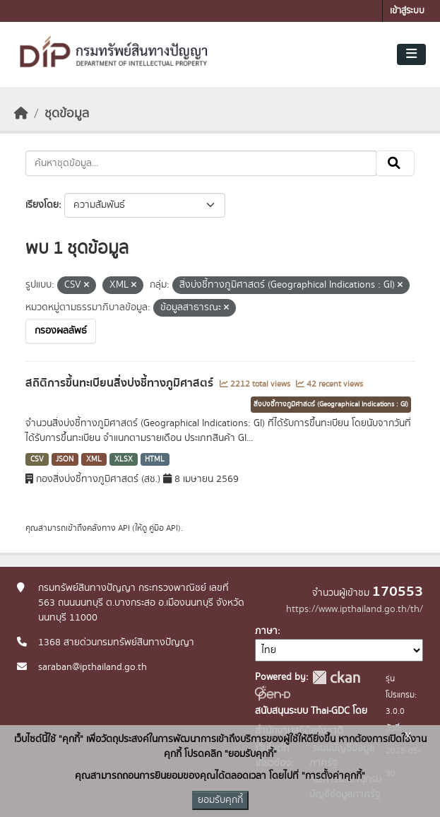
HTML (155, 459)
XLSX (123, 459)
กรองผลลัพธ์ (61, 331)
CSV (37, 459)
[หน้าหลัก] (21, 114)
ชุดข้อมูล (66, 114)
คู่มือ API (163, 528)
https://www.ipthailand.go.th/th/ (354, 609)
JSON (64, 459)
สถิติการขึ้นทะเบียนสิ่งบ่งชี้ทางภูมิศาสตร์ (120, 383)
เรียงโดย (42, 205)
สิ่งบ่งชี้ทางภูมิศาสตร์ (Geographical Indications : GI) (331, 404)
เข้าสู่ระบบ (407, 11)
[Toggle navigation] (411, 54)
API (124, 528)
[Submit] (395, 163)
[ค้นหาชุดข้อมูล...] (200, 163)
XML (94, 459)
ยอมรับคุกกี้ (220, 800)
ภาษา (266, 631)
